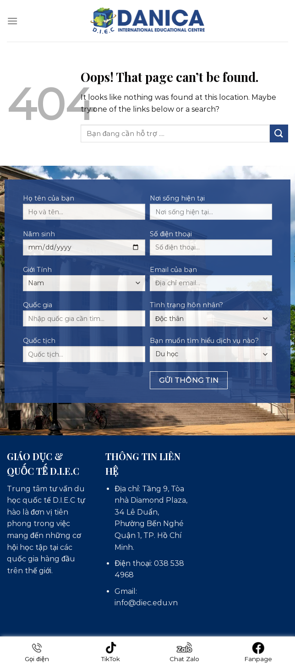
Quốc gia (84, 317)
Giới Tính (84, 278)
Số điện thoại (211, 246)
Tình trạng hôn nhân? (211, 313)
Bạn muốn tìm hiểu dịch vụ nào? (211, 349)
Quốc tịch (84, 353)
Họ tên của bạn (84, 210)
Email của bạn (211, 282)
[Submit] (279, 133)
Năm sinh (84, 246)
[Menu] (12, 21)
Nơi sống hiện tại (211, 210)
